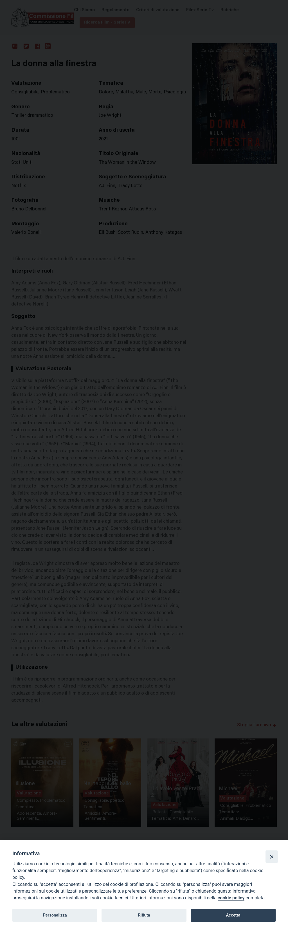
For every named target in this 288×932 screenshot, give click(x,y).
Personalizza (55, 915)
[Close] (272, 856)
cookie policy (231, 897)
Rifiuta (144, 915)
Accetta (233, 915)
